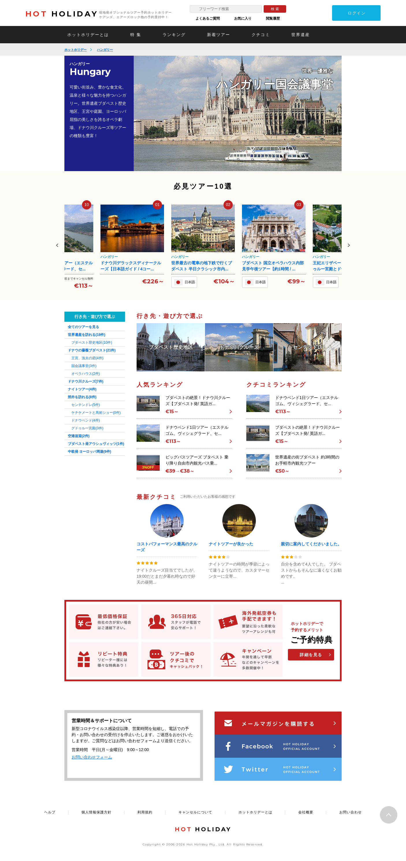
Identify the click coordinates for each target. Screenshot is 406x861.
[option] (238, 113)
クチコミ (261, 34)
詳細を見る (311, 654)
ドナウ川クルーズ (85, 381)
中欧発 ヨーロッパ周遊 (89, 452)
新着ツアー (218, 34)
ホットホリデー (75, 49)
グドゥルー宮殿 (87, 428)
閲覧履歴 (273, 18)
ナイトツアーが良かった (231, 544)
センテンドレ (85, 405)
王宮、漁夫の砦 (87, 358)
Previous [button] (57, 245)
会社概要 (305, 812)
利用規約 (144, 812)
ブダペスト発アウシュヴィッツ (96, 444)
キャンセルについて (195, 812)
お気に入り (243, 18)
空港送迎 (79, 436)
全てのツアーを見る (83, 327)
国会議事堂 (83, 366)
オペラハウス (85, 374)
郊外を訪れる (82, 397)
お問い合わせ (350, 812)
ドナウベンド (85, 420)
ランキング (174, 34)
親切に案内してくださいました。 (311, 544)
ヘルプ (49, 812)
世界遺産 (300, 34)
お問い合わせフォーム (92, 757)
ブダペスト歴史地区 (91, 342)
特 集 (135, 34)
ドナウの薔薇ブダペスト (92, 350)
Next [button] (349, 245)
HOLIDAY (61, 13)
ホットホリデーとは (88, 34)
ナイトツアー (82, 389)
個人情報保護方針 (96, 812)
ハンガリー (105, 49)
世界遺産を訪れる (86, 335)
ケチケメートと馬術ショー (96, 413)
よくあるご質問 (207, 18)
